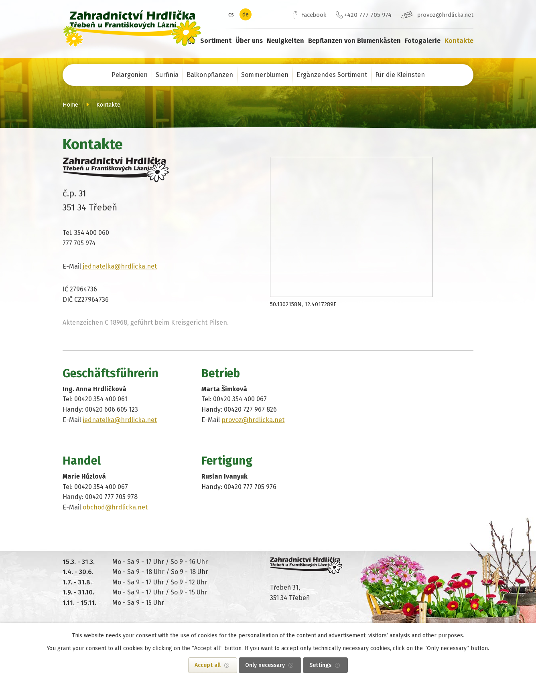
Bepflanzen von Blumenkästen (354, 40)
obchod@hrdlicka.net (115, 507)
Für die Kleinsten (400, 75)
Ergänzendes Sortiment (331, 75)
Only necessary (265, 665)
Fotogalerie (423, 40)
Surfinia (167, 75)
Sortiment (215, 40)
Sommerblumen (264, 75)
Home (191, 40)
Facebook (313, 14)
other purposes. (443, 635)
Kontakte (459, 40)
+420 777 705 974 (368, 14)
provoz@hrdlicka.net (445, 14)
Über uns (249, 40)
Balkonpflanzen (210, 75)
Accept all (208, 665)
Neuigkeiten (285, 40)
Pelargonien (130, 75)
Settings (320, 665)
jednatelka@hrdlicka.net (120, 266)
